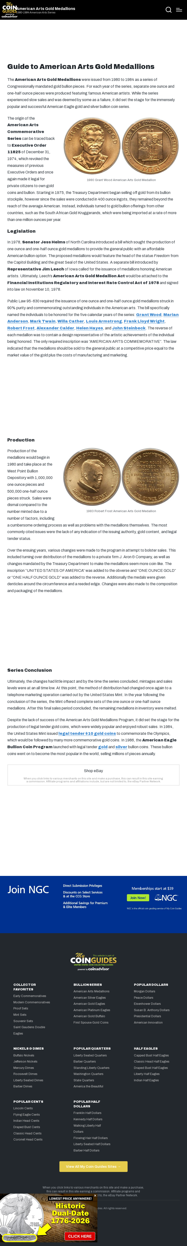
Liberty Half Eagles (147, 1074)
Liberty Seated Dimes (28, 1080)
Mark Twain (43, 321)
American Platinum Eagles (92, 1010)
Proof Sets (20, 1008)
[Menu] (179, 9)
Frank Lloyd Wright (144, 321)
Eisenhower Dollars (147, 1004)
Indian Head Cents (26, 1120)
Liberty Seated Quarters (90, 1055)
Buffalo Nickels (23, 1055)
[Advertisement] (93, 43)
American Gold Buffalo (89, 1016)
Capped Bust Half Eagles (151, 1055)
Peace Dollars (143, 997)
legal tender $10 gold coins (87, 733)
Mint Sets (20, 1014)
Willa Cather (70, 321)
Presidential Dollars (147, 1016)
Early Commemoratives (29, 996)
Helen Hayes (89, 328)
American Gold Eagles (89, 1004)
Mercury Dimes (23, 1068)
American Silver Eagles (90, 997)
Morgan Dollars (144, 991)
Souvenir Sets (23, 1021)
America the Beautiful (88, 1086)
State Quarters (84, 1080)
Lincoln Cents (23, 1108)
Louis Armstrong (104, 321)
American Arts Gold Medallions (45, 9)
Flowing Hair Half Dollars (91, 1138)
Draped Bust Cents (26, 1127)
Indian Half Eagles (146, 1080)
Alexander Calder (55, 328)
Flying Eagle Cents (26, 1114)
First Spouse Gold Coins (91, 1022)
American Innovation (148, 1022)
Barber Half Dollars (87, 1150)
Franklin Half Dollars (88, 1113)
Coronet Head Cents (28, 1139)
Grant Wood (148, 315)
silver (121, 747)
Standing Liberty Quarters (92, 1068)
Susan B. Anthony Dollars (152, 1010)
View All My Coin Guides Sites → (93, 1167)
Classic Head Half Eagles (151, 1061)
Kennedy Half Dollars (88, 1119)
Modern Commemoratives (31, 1002)
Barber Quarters (85, 1061)
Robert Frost (21, 328)
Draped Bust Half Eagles (151, 1068)
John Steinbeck (129, 328)
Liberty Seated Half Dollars (92, 1144)
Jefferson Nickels (25, 1061)
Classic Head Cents (27, 1133)
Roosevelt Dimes (25, 1074)
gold (103, 747)
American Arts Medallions (92, 991)
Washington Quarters (88, 1074)
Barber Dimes (22, 1086)
